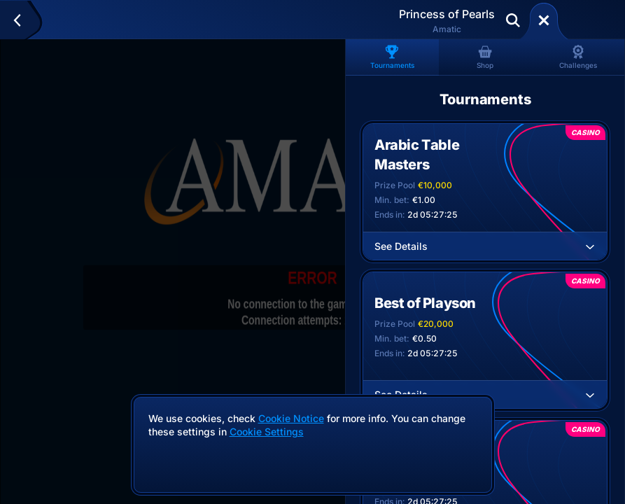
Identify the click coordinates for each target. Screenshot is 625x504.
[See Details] (590, 246)
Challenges (578, 57)
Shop (485, 57)
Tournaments (392, 57)
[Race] (543, 20)
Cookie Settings (267, 432)
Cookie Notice (291, 418)
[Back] (23, 20)
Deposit (589, 20)
